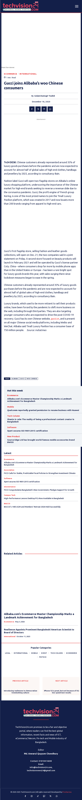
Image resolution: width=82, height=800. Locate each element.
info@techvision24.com (41, 767)
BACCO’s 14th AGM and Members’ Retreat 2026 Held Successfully (32, 507)
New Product (13, 436)
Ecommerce (10, 74)
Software (11, 427)
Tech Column (13, 416)
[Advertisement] (41, 139)
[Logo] (41, 712)
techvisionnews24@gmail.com (41, 770)
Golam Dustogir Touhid (44, 96)
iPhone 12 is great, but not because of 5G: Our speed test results (61, 692)
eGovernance (9, 487)
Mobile (10, 407)
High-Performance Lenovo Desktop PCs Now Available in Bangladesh (34, 498)
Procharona (66, 792)
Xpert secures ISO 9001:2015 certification (27, 431)
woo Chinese (32, 378)
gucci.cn (55, 318)
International (28, 74)
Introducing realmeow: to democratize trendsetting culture (20, 692)
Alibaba (15, 378)
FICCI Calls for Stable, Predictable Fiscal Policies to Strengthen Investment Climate (39, 473)
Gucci (22, 378)
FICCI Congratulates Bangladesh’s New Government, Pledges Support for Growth (39, 490)
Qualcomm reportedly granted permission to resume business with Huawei (43, 410)
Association (9, 470)
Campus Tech (9, 495)
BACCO (7, 503)
